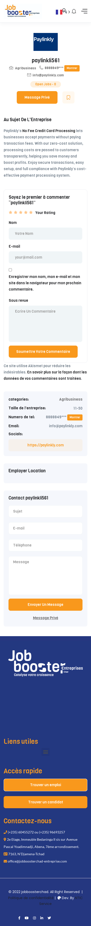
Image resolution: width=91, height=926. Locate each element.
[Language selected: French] (67, 467)
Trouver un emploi (45, 785)
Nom (13, 222)
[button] (45, 752)
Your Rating (45, 212)
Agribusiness (25, 68)
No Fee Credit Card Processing (48, 130)
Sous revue (18, 300)
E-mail (14, 246)
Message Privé (37, 97)
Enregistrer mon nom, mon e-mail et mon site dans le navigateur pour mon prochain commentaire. (45, 283)
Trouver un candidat (45, 802)
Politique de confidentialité (31, 897)
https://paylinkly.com (45, 445)
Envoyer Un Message (45, 604)
